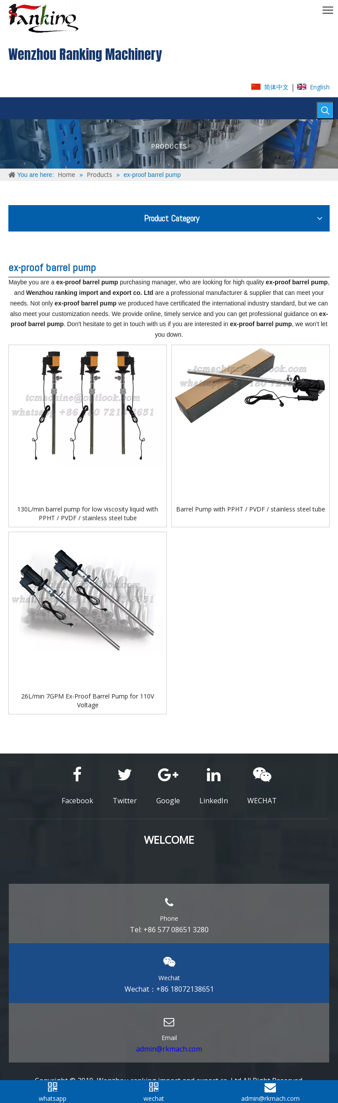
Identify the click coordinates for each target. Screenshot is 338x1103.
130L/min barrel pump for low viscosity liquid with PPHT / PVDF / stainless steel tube (87, 513)
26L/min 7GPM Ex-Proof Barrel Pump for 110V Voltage (87, 700)
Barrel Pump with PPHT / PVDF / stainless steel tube (250, 509)
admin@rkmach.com (169, 1049)
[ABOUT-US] (169, 144)
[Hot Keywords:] (325, 110)
